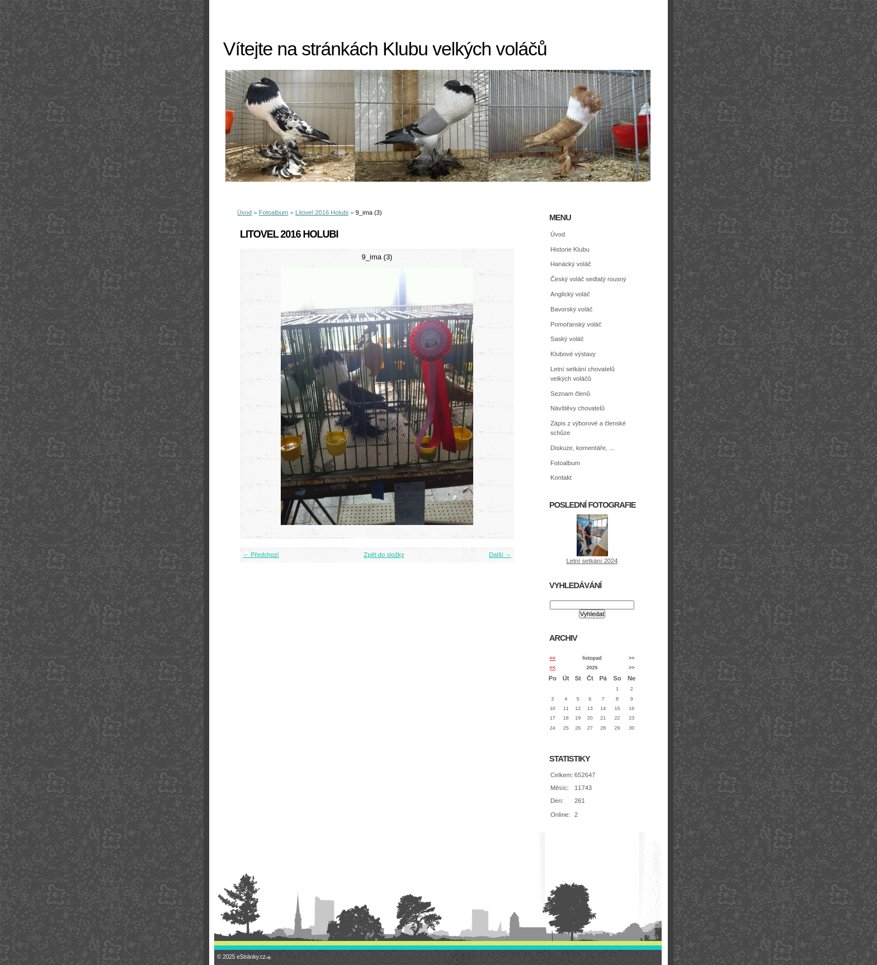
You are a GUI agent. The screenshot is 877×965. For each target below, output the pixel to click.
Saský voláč (567, 338)
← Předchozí (261, 554)
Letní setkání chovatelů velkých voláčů (582, 374)
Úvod (244, 212)
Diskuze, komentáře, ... (582, 447)
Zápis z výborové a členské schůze (588, 428)
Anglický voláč (570, 294)
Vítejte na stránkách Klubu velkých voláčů (385, 49)
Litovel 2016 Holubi (321, 212)
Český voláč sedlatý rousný (588, 279)
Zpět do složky (384, 554)
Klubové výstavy (573, 354)
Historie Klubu (570, 249)
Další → (500, 554)
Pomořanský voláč (575, 324)
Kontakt (561, 477)
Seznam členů (570, 393)
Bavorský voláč (571, 309)
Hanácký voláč (570, 264)
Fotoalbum (274, 212)
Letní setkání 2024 (591, 560)
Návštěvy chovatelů (577, 408)
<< (552, 658)
